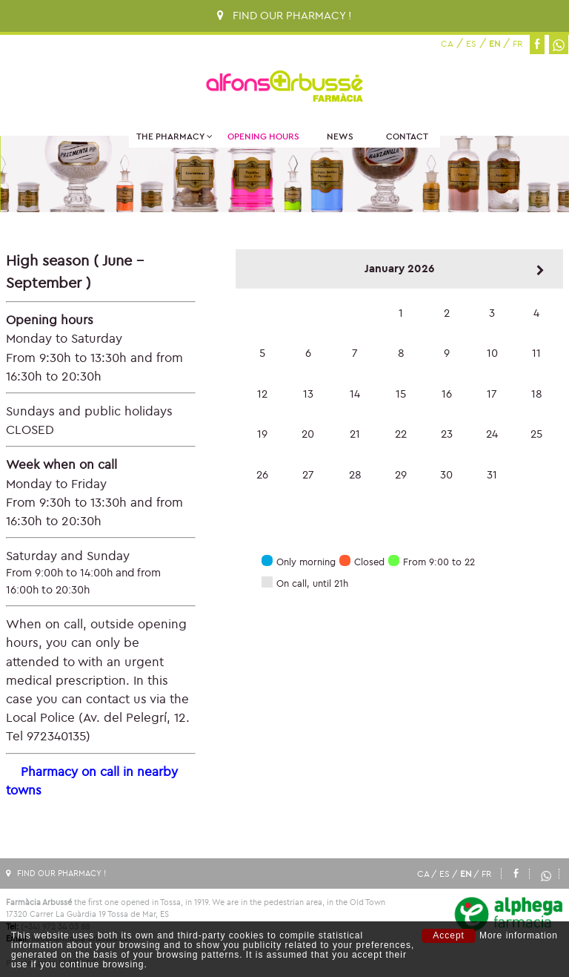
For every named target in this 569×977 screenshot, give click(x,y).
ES (471, 43)
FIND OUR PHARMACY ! (284, 15)
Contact (407, 136)
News (340, 136)
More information (518, 936)
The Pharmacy (174, 136)
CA (447, 43)
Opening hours (263, 136)
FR (517, 43)
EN (494, 43)
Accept (449, 935)
